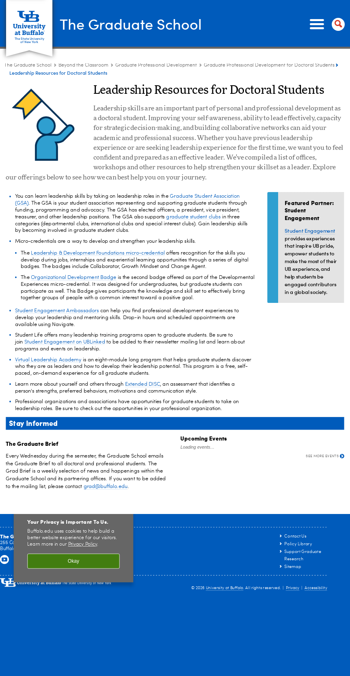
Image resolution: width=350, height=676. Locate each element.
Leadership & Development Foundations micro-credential (98, 253)
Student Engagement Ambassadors (57, 310)
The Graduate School (131, 24)
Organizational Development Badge (73, 277)
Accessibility (316, 588)
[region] (74, 543)
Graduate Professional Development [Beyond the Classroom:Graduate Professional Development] (156, 65)
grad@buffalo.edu (106, 486)
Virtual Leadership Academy (48, 359)
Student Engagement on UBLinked (64, 342)
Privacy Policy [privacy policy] (82, 544)
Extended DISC (142, 384)
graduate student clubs (193, 217)
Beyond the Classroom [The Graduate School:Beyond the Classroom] (83, 65)
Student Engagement (310, 230)
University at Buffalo (225, 588)
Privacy (293, 588)
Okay (73, 561)
